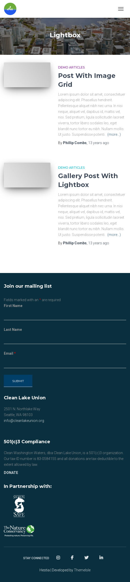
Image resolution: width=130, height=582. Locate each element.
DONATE (11, 473)
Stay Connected (36, 558)
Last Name (13, 330)
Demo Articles (71, 67)
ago (98, 143)
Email (10, 353)
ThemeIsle (82, 570)
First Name (13, 306)
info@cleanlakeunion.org (24, 421)
